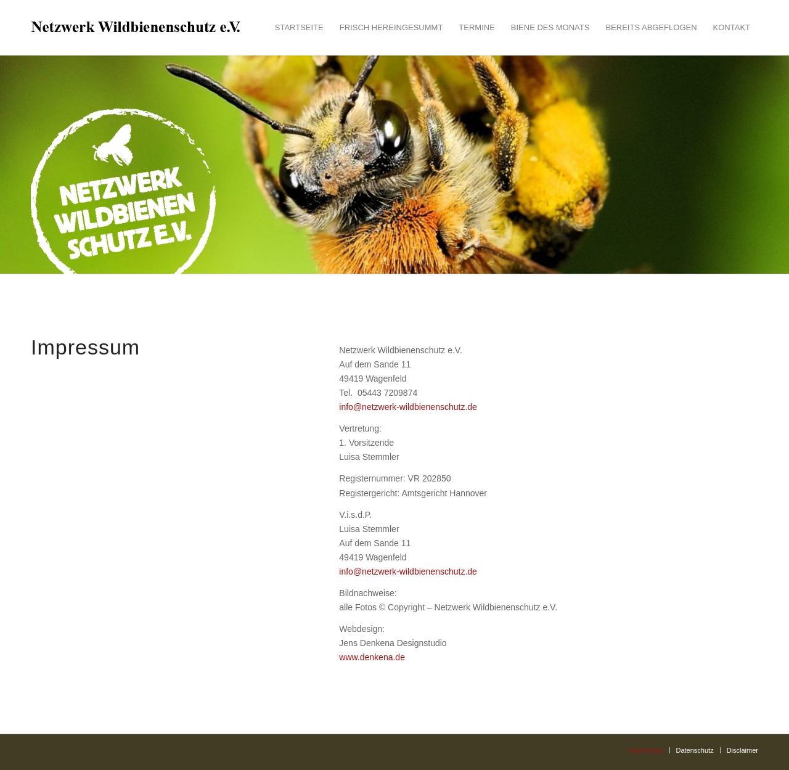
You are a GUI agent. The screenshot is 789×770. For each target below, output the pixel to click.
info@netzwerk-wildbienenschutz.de (408, 407)
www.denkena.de (372, 657)
